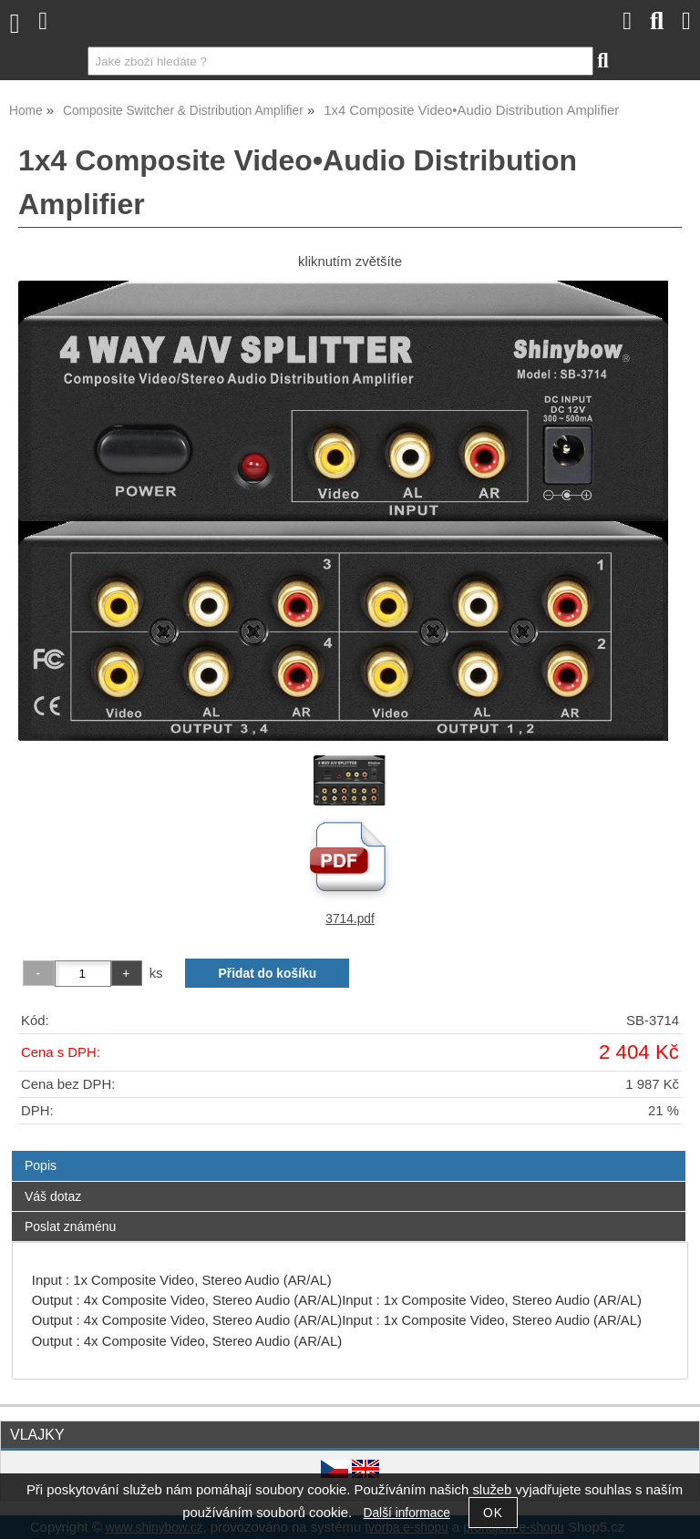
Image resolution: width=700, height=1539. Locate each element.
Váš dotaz (53, 1196)
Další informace (407, 1513)
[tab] (348, 1151)
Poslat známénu (70, 1226)
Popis (41, 1165)
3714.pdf (349, 919)
